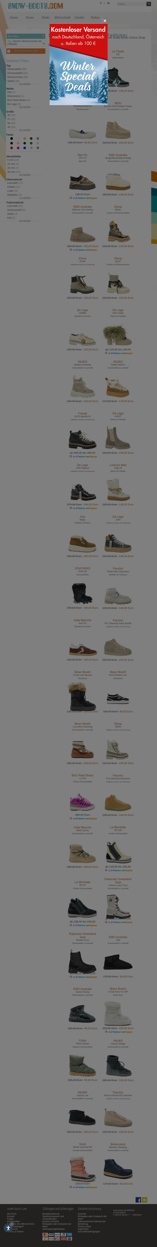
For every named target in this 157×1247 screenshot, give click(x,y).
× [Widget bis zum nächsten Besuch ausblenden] (12, 1224)
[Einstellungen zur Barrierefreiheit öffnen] (8, 1227)
